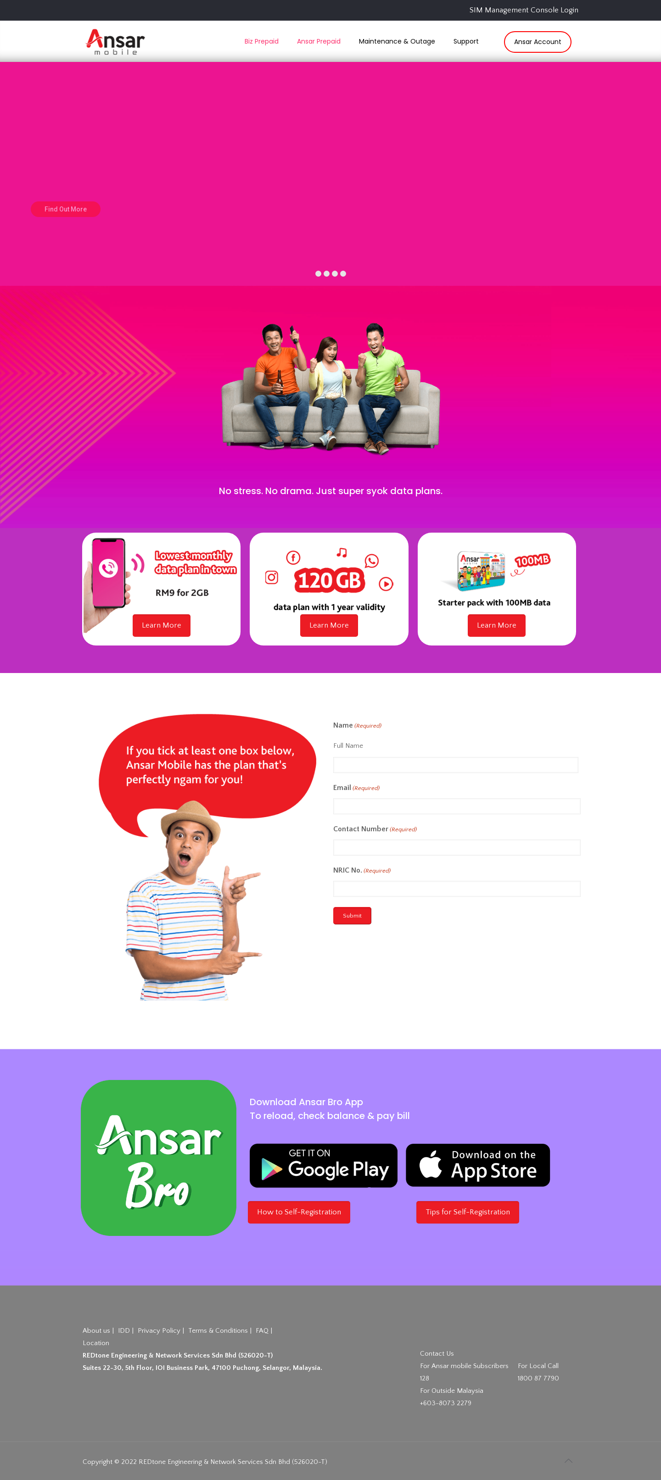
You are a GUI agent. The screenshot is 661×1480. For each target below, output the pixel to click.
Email (356, 788)
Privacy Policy (159, 1331)
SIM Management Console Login (524, 10)
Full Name (348, 746)
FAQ (262, 1331)
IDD (124, 1331)
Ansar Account (537, 41)
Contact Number (375, 829)
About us (96, 1331)
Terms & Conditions (218, 1331)
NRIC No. (362, 871)
